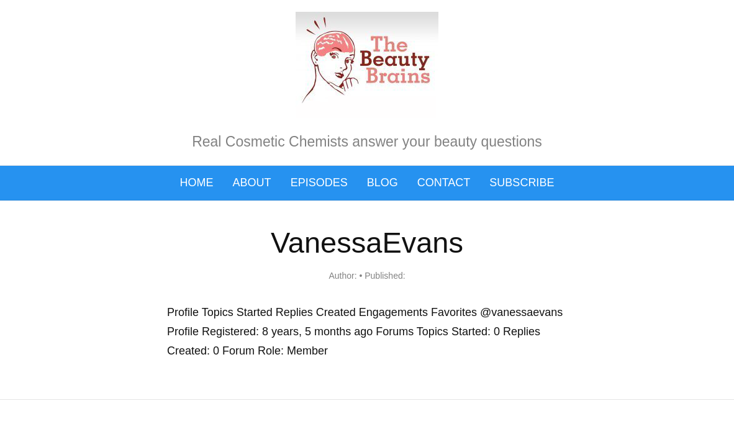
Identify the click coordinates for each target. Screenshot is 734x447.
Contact (444, 182)
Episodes (319, 182)
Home (197, 182)
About (252, 182)
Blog (382, 182)
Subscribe (521, 182)
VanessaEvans (367, 242)
